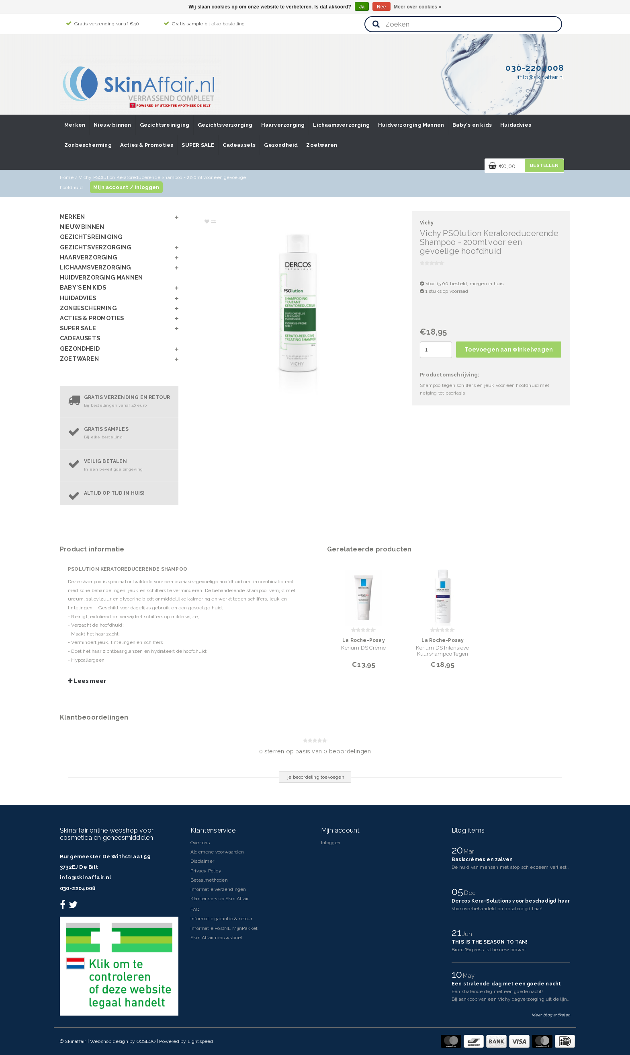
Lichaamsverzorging (341, 125)
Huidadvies (515, 125)
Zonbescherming (88, 145)
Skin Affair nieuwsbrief (216, 937)
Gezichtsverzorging (225, 125)
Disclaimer (202, 861)
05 (459, 891)
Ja (362, 7)
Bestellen (544, 165)
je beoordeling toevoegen (315, 777)
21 (458, 932)
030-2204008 (77, 888)
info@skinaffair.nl (85, 877)
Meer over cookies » (418, 7)
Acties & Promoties (147, 145)
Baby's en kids (472, 125)
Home (67, 177)
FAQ (195, 909)
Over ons (200, 842)
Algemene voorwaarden (217, 852)
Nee (381, 7)
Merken (74, 125)
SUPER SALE (198, 145)
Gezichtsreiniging (164, 125)
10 (458, 974)
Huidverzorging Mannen (411, 125)
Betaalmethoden (209, 880)
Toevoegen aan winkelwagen (508, 349)
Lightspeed (200, 1041)
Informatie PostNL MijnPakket (224, 928)
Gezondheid (281, 145)
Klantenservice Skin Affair (219, 898)
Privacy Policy (205, 871)
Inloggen (331, 842)
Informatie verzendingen (218, 889)
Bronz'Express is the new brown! (489, 949)
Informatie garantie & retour (221, 918)
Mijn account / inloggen (126, 187)
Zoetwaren (321, 145)
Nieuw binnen (112, 125)
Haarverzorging (283, 125)
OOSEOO (146, 1041)
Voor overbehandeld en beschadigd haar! (497, 908)
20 (459, 850)
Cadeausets (239, 145)
